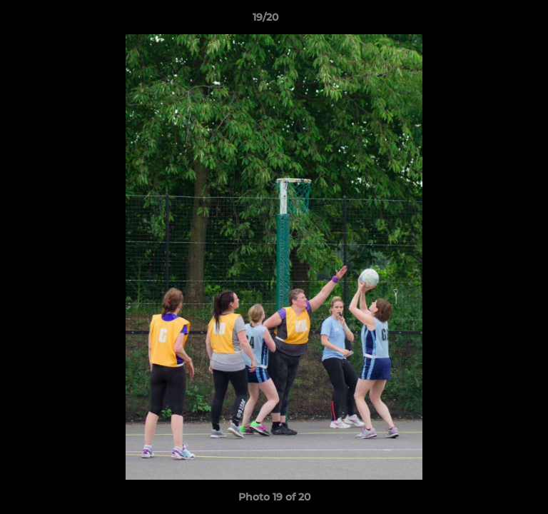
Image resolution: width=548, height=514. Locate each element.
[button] (496, 20)
